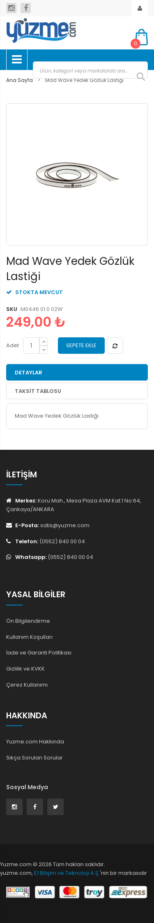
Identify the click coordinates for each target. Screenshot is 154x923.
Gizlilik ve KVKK (25, 669)
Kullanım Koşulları (29, 637)
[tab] (77, 372)
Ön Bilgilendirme (28, 621)
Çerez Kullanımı (27, 685)
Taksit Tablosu (38, 391)
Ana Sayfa (19, 80)
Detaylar (28, 372)
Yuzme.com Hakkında (35, 741)
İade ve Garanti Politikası (38, 653)
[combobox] (90, 70)
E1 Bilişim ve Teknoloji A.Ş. (67, 873)
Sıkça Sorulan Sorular (34, 758)
